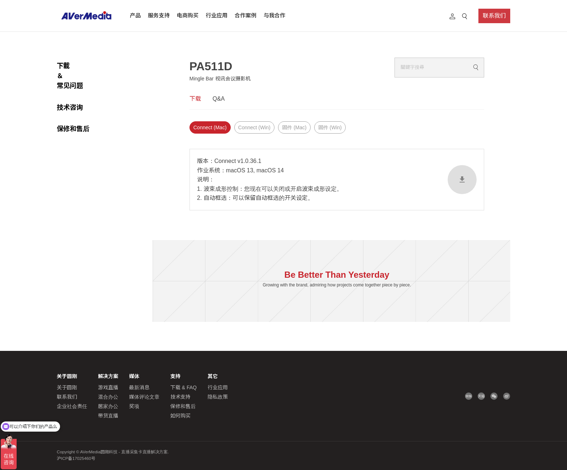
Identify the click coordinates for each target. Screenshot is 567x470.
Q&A (219, 99)
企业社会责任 (72, 406)
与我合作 (274, 15)
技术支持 (180, 397)
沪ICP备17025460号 (76, 458)
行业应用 (216, 15)
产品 (135, 15)
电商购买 (188, 15)
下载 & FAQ (183, 387)
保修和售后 (73, 109)
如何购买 (180, 416)
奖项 (134, 406)
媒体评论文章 (144, 397)
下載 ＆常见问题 (80, 66)
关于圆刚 (67, 387)
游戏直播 (108, 387)
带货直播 (108, 416)
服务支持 (159, 15)
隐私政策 (218, 397)
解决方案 (108, 376)
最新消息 (139, 387)
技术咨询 (70, 87)
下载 (195, 99)
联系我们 (494, 16)
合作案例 (245, 15)
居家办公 (108, 406)
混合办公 (108, 397)
